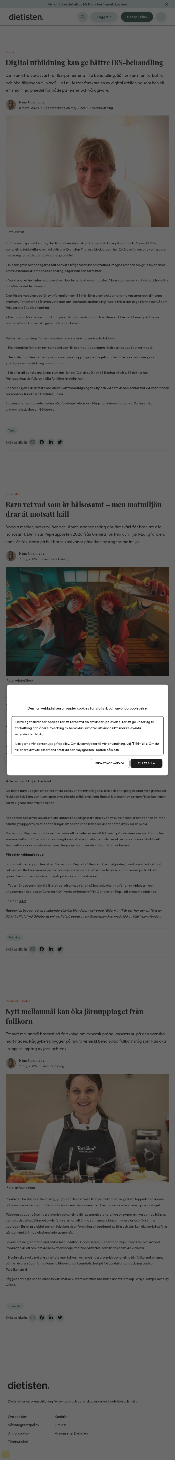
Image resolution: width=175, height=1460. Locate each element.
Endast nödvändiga (110, 763)
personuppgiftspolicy (53, 744)
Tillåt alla (146, 763)
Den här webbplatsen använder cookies (58, 708)
